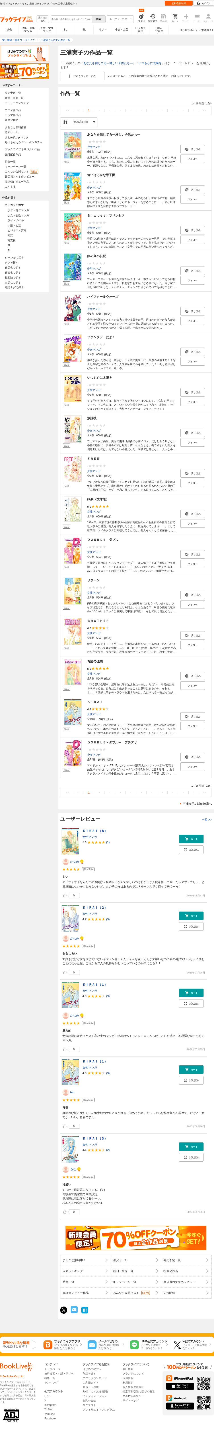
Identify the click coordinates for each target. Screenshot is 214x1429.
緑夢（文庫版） (98, 499)
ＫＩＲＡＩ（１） (94, 984)
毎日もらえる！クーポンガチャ (23, 142)
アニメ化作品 (13, 110)
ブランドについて (133, 1373)
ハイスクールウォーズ (102, 296)
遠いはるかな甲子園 (101, 175)
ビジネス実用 (140, 29)
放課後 (92, 418)
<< (68, 110)
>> (204, 110)
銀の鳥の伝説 (96, 256)
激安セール (11, 132)
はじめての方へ (188, 29)
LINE (47, 1396)
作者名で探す (13, 272)
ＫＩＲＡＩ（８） (94, 831)
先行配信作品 (13, 154)
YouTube (49, 1414)
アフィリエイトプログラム (99, 1409)
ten (72, 1092)
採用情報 (128, 1378)
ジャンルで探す (14, 257)
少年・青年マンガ (28, 29)
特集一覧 (10, 161)
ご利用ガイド (206, 29)
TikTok (48, 1409)
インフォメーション (95, 1396)
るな (73, 1169)
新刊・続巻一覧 (14, 98)
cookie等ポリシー (133, 1396)
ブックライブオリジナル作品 (22, 149)
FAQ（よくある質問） (96, 1391)
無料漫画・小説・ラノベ (59, 1373)
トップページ (52, 1369)
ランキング (51, 1382)
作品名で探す (13, 267)
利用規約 (128, 1382)
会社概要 (128, 1369)
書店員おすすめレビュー (19, 176)
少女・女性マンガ (47, 29)
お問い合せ (89, 1400)
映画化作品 (11, 120)
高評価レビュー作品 (17, 181)
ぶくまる (10, 186)
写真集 (12, 240)
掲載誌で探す (13, 277)
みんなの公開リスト (21, 172)
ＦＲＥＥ (93, 458)
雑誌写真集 (159, 29)
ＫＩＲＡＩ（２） (94, 907)
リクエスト (89, 1405)
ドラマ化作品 (13, 115)
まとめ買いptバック (17, 137)
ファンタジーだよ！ (101, 337)
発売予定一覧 (13, 92)
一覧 (207, 819)
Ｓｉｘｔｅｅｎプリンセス (106, 215)
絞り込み (42, 19)
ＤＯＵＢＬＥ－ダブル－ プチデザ (112, 742)
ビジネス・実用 (17, 230)
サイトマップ (131, 1400)
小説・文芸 (121, 29)
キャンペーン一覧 (15, 166)
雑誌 (10, 235)
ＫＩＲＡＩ (95, 702)
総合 (9, 29)
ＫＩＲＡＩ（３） (94, 1138)
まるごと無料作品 (15, 127)
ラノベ (103, 29)
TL (84, 29)
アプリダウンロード (95, 1378)
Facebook (50, 1418)
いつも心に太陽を (150, 63)
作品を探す (89, 1373)
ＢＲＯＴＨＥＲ (98, 621)
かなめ (74, 861)
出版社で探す (13, 282)
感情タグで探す (14, 287)
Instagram (50, 1405)
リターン (93, 580)
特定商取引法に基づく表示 (139, 1391)
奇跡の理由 (95, 661)
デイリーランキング (17, 102)
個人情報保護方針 (133, 1387)
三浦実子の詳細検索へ (197, 804)
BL (65, 29)
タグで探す (11, 262)
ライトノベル (16, 220)
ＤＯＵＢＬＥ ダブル (102, 539)
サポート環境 (91, 1387)
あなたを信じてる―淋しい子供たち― (108, 63)
